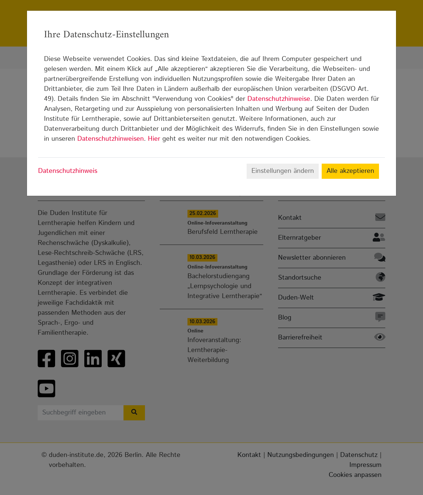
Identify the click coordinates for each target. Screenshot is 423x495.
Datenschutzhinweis (67, 171)
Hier (154, 139)
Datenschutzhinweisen (110, 139)
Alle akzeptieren (350, 171)
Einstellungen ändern (282, 171)
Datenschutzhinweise (278, 99)
